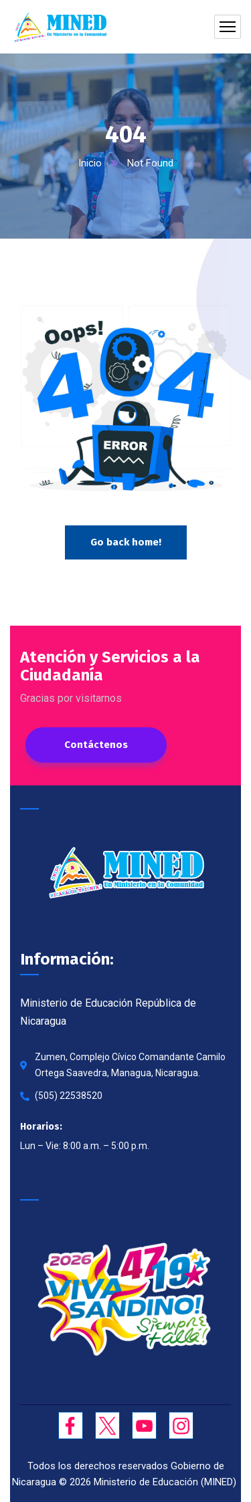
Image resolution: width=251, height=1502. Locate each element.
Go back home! (125, 542)
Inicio (90, 163)
